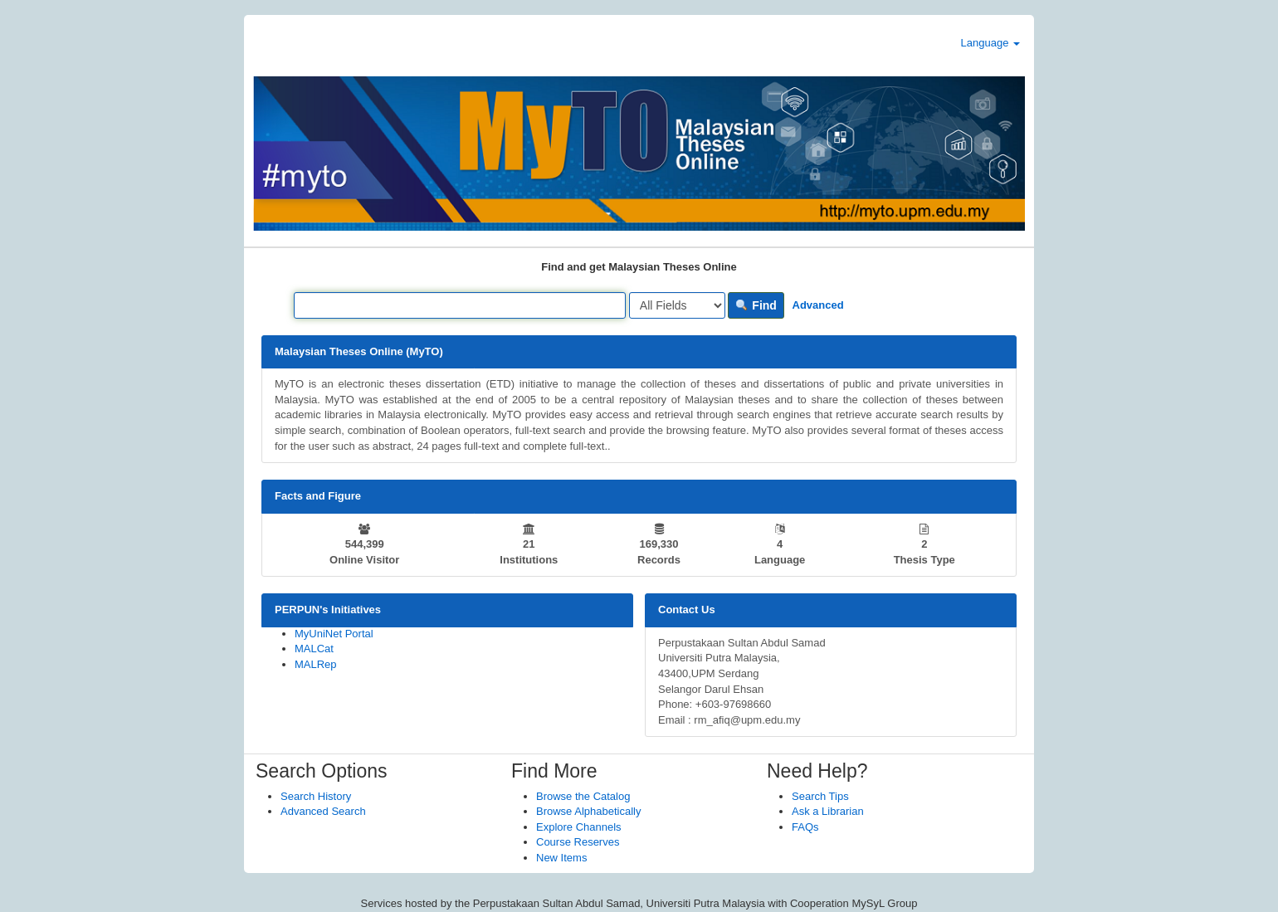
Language (990, 43)
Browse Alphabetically (588, 811)
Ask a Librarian (828, 811)
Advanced (818, 305)
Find (755, 305)
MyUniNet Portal (334, 633)
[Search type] (677, 305)
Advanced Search (323, 811)
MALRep (316, 664)
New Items (561, 857)
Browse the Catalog (583, 796)
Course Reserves (577, 842)
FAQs (805, 827)
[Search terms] (460, 305)
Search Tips (820, 796)
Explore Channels (579, 827)
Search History (315, 796)
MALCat (314, 648)
